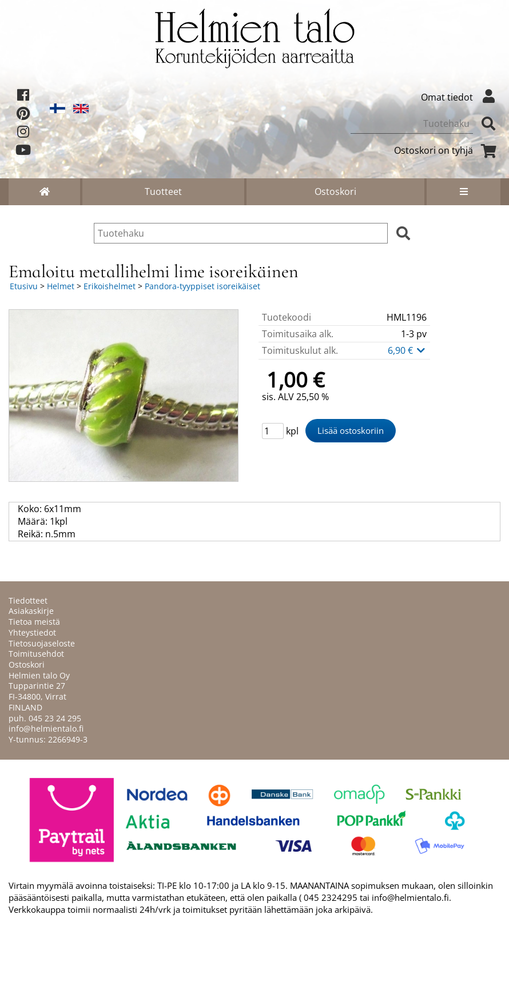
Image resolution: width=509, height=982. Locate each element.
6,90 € (407, 350)
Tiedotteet (28, 600)
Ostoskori (335, 191)
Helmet (60, 286)
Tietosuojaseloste (42, 643)
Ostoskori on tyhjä (447, 150)
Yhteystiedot (32, 632)
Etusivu (24, 286)
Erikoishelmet (109, 286)
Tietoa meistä (34, 621)
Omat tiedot (460, 97)
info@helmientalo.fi (46, 728)
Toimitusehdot (36, 653)
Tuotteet (163, 191)
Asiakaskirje (31, 610)
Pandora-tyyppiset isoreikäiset (202, 286)
